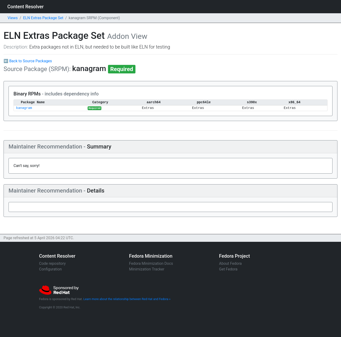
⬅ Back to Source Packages (28, 61)
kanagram (24, 108)
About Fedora (230, 263)
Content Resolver (25, 6)
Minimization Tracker (146, 269)
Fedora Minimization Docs (151, 263)
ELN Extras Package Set (43, 18)
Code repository (52, 263)
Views (13, 18)
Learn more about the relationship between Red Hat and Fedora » (126, 299)
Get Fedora (228, 269)
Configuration (50, 269)
